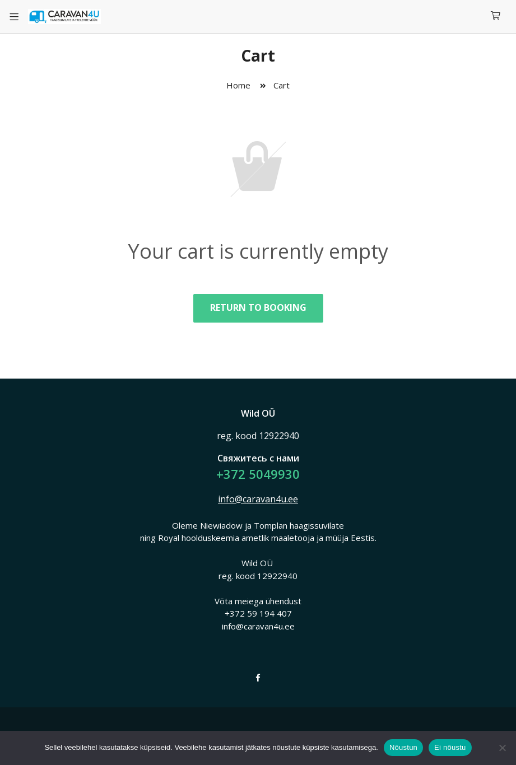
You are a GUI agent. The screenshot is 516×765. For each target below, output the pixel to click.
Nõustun (403, 747)
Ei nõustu (450, 747)
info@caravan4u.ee (258, 499)
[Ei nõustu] (502, 747)
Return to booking (258, 307)
